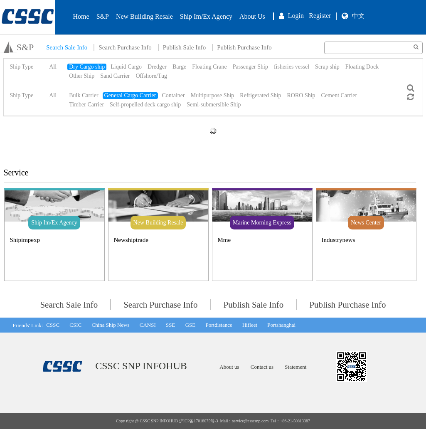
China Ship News (110, 325)
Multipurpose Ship (212, 95)
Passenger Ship (250, 67)
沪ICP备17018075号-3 (198, 421)
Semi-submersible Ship (214, 104)
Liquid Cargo (126, 67)
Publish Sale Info (184, 47)
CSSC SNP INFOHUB (141, 365)
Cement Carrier (339, 95)
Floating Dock (362, 67)
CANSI (148, 325)
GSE (190, 325)
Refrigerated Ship (260, 95)
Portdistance (218, 325)
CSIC (75, 325)
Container (173, 95)
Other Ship (81, 76)
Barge (179, 67)
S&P (102, 16)
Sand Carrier (115, 76)
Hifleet (249, 325)
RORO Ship (301, 95)
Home (81, 16)
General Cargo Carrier (130, 95)
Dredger (157, 67)
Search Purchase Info (124, 47)
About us (229, 367)
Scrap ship (327, 67)
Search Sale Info (66, 47)
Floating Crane (209, 67)
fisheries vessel (291, 67)
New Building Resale (144, 16)
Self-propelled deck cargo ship (145, 104)
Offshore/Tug (151, 76)
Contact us (262, 367)
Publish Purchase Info (244, 47)
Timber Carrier (86, 104)
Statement (295, 367)
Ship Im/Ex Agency (206, 16)
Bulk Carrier (83, 95)
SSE (170, 325)
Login (296, 15)
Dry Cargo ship (87, 67)
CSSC (52, 325)
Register (320, 15)
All (53, 67)
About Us (252, 16)
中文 (358, 15)
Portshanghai (281, 325)
